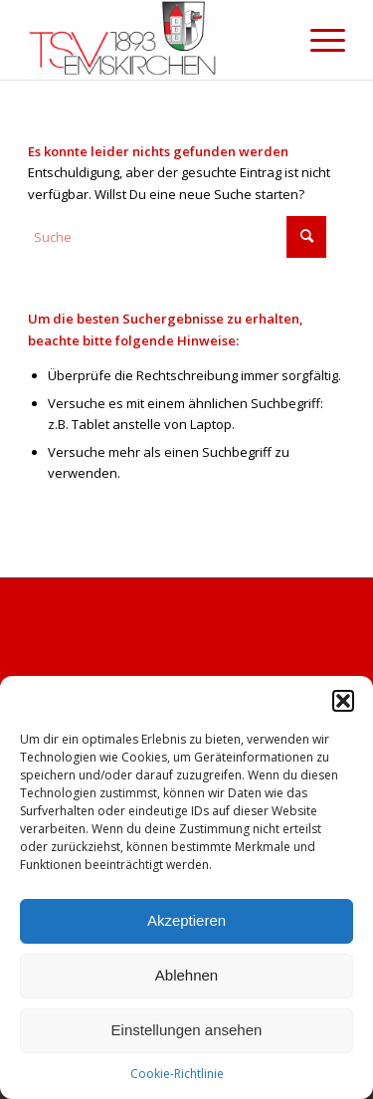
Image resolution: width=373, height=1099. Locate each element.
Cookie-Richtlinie (177, 1073)
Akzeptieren (186, 920)
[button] (343, 701)
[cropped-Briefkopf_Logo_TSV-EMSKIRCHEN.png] (154, 40)
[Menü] (317, 40)
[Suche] (177, 237)
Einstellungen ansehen (187, 1029)
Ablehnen (186, 975)
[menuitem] (317, 40)
